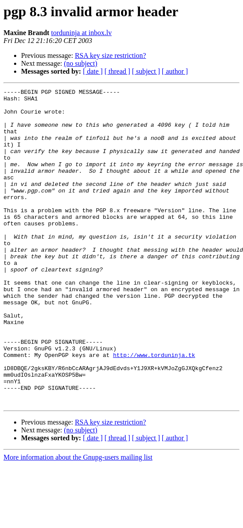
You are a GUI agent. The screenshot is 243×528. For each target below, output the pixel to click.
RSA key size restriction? (110, 55)
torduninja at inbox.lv (81, 32)
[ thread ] (117, 71)
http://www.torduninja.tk (154, 409)
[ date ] (93, 71)
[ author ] (175, 71)
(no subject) (80, 63)
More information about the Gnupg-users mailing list (78, 520)
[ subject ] (146, 71)
